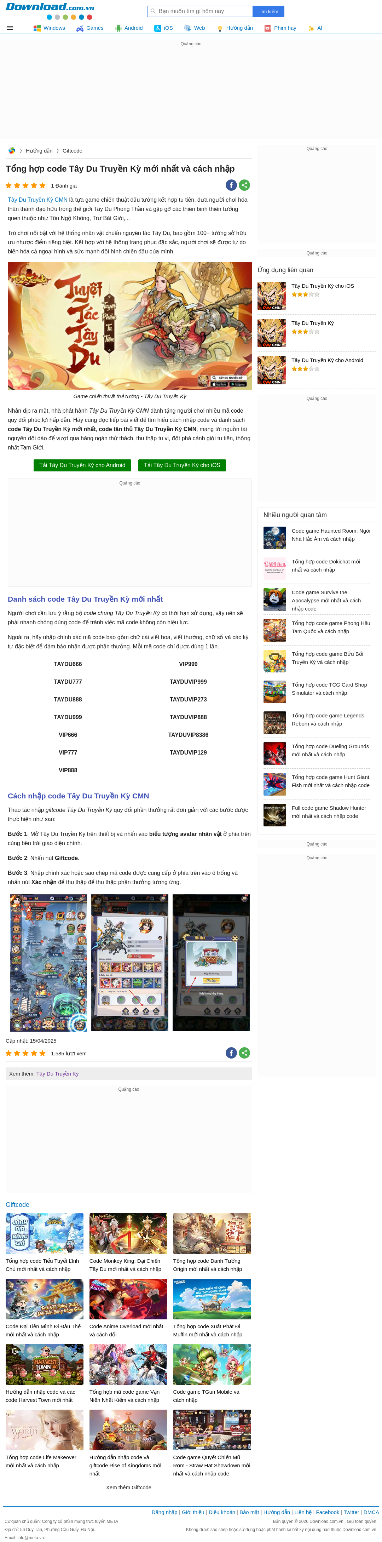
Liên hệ (303, 1512)
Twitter (351, 1512)
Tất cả (14, 28)
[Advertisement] (191, 97)
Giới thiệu (193, 1512)
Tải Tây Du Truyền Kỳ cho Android (82, 465)
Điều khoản (222, 1512)
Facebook (328, 1512)
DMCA (371, 1512)
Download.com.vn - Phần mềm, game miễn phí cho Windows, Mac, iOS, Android (50, 11)
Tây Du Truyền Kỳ (57, 1074)
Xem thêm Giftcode (128, 1487)
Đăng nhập (165, 1512)
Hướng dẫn (39, 151)
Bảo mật (249, 1512)
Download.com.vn (11, 151)
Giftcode (72, 151)
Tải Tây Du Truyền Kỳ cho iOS (182, 465)
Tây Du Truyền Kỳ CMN (38, 200)
